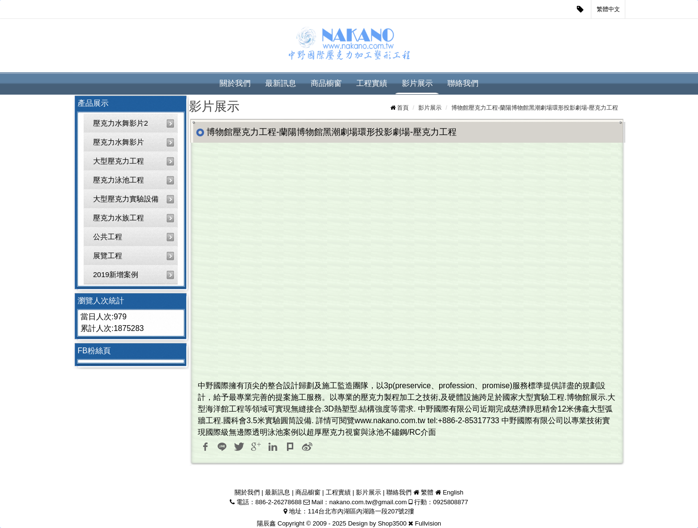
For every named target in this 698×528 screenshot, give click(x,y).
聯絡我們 (462, 83)
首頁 (403, 107)
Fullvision (428, 523)
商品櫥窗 (326, 83)
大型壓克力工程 (118, 161)
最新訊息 (280, 83)
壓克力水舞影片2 (120, 123)
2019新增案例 (115, 274)
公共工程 (107, 236)
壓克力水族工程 (118, 218)
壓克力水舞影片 (118, 142)
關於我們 (235, 83)
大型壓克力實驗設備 (126, 199)
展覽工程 (107, 255)
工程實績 (371, 83)
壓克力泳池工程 (118, 180)
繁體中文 (608, 9)
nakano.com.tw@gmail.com (368, 502)
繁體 (427, 492)
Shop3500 (392, 523)
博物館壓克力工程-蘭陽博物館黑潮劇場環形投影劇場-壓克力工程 (534, 107)
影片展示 (417, 83)
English (453, 492)
